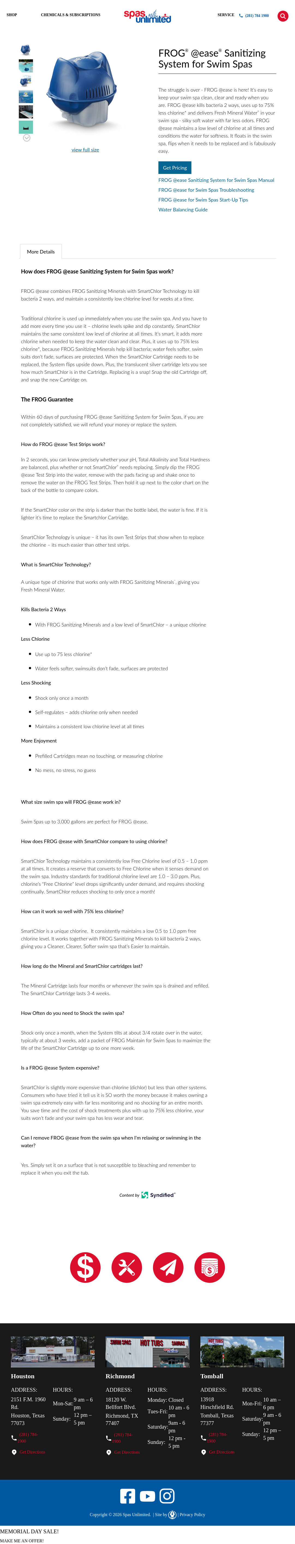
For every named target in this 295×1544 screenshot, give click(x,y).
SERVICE (226, 15)
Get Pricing (175, 168)
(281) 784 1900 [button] (254, 15)
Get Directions (32, 1452)
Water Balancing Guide (183, 209)
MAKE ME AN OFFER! (22, 1540)
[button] (283, 16)
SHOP (12, 15)
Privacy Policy (191, 1515)
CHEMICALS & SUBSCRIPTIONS (70, 15)
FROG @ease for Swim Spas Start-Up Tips (203, 200)
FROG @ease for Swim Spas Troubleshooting (206, 190)
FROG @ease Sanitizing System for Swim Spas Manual (216, 180)
